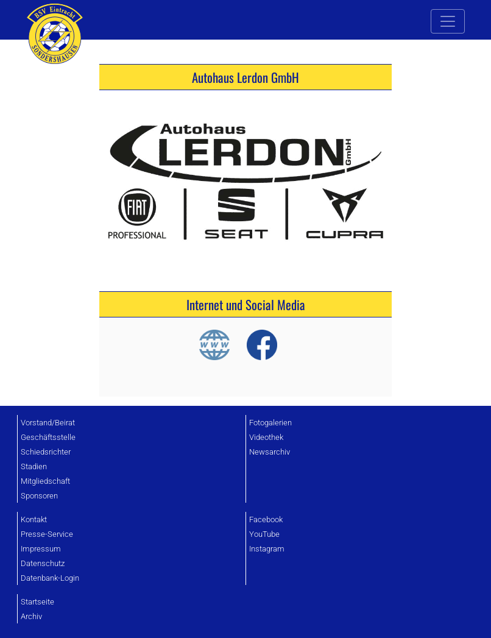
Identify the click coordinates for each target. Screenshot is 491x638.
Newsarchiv (269, 451)
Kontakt (34, 519)
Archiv (31, 616)
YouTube (264, 534)
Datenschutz (43, 563)
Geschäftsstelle (48, 437)
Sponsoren (39, 495)
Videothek (266, 437)
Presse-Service (47, 534)
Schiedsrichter (46, 451)
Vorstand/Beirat (48, 422)
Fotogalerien (270, 422)
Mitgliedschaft (45, 481)
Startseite (37, 601)
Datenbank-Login (50, 578)
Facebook (266, 519)
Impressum (41, 548)
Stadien (34, 466)
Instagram (266, 548)
